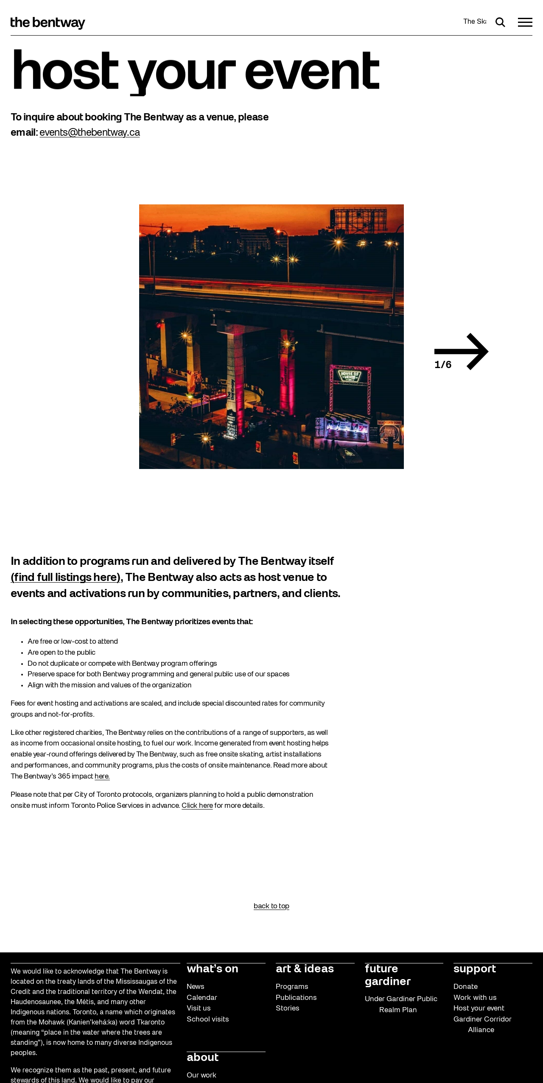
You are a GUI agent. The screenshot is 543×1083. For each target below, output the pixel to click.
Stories (287, 1008)
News (195, 987)
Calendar (202, 998)
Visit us (199, 1008)
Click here (197, 806)
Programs (292, 987)
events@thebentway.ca (89, 133)
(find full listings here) (65, 578)
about (202, 1058)
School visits (208, 1019)
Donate (465, 987)
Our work (202, 1075)
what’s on (212, 969)
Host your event (478, 1008)
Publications (296, 998)
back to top (271, 906)
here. (102, 776)
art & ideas (305, 969)
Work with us (475, 998)
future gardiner (388, 975)
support (474, 969)
